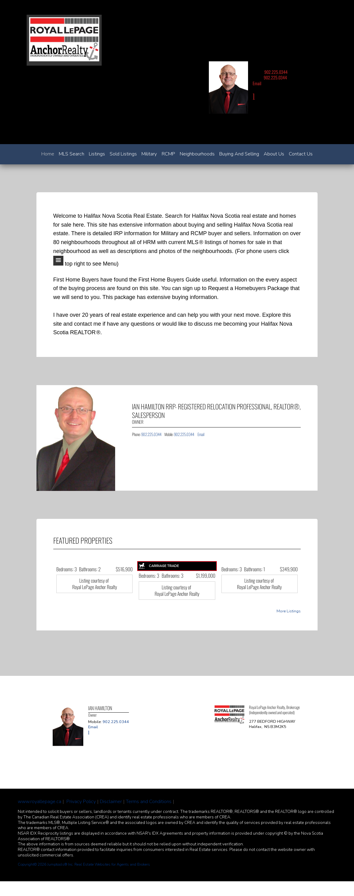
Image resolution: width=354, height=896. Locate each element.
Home (47, 154)
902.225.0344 (276, 72)
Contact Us (301, 154)
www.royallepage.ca (39, 801)
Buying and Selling (239, 154)
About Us (274, 154)
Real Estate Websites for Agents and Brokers (112, 864)
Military (149, 154)
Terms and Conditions (148, 801)
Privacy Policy (81, 801)
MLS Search (71, 154)
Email (257, 83)
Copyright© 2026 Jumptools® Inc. (45, 864)
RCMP (168, 154)
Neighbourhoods (197, 154)
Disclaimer (111, 801)
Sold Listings (123, 154)
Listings (97, 154)
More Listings (289, 611)
